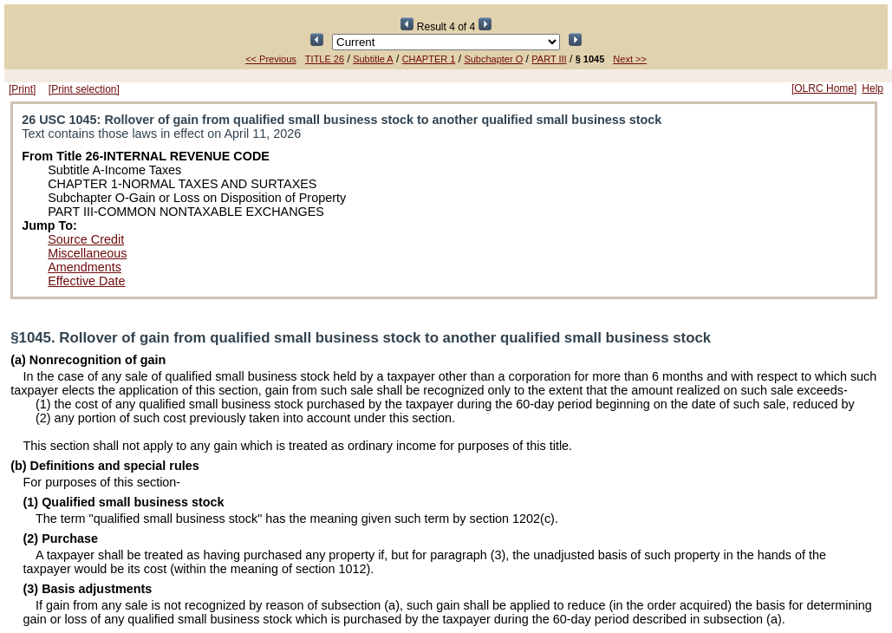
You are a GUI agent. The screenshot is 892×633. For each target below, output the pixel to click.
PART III (548, 59)
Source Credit (86, 239)
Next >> (630, 59)
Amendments (84, 267)
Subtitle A (373, 59)
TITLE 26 (324, 59)
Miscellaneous (87, 253)
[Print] (22, 89)
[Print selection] (84, 89)
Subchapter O (493, 59)
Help (872, 88)
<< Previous (270, 59)
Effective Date (86, 281)
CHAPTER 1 (429, 59)
